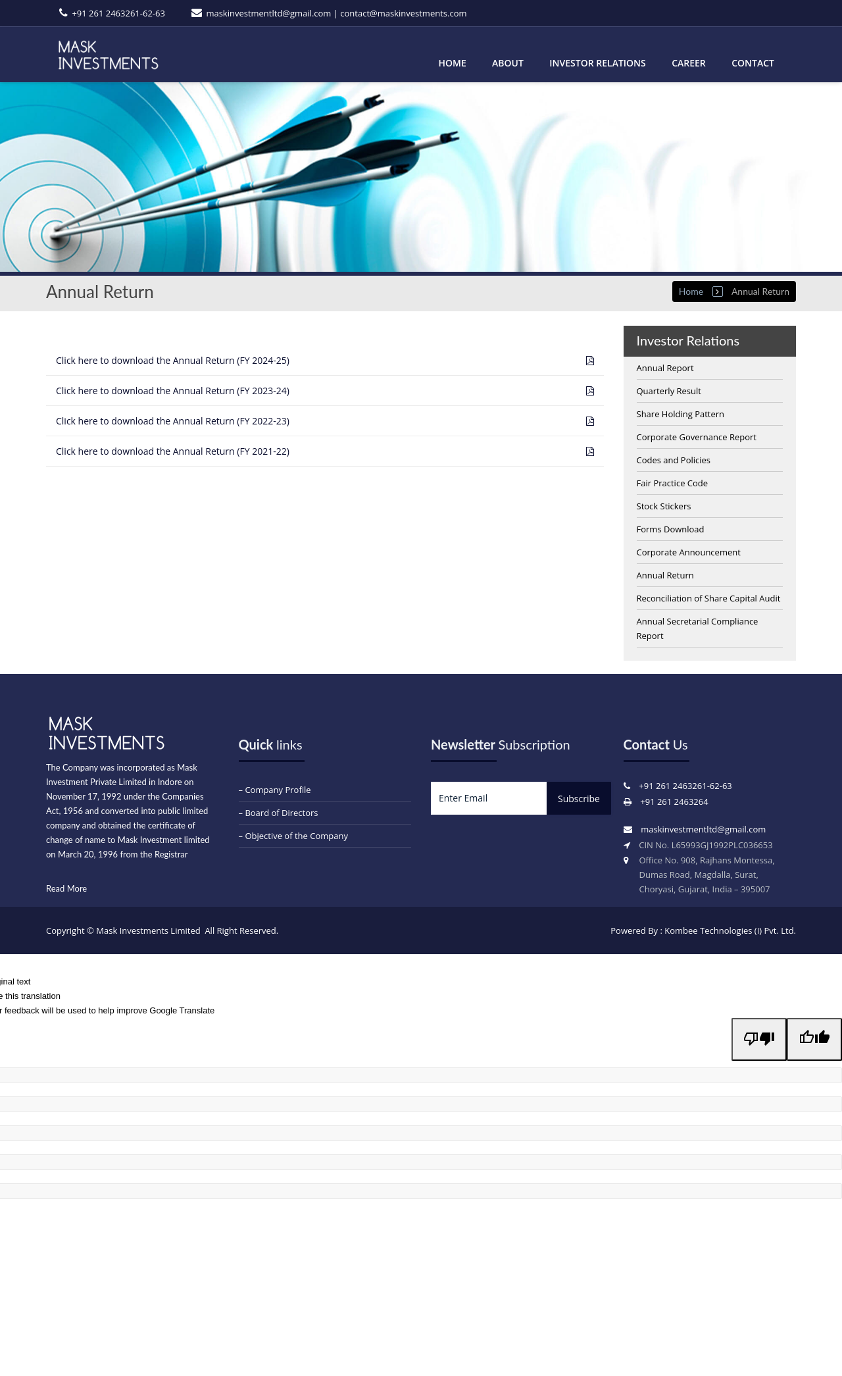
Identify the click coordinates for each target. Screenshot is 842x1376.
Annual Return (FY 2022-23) (172, 421)
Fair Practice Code (672, 483)
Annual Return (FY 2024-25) (172, 360)
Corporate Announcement (689, 552)
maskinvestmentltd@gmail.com (268, 13)
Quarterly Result (669, 391)
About (508, 63)
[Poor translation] (759, 1039)
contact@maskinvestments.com (403, 13)
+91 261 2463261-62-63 (118, 13)
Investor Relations (597, 63)
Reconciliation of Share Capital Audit (709, 598)
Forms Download (671, 529)
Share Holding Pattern (681, 414)
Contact (752, 63)
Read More (66, 888)
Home (452, 63)
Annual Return (665, 575)
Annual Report (665, 368)
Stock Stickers (664, 506)
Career (689, 63)
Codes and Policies (674, 460)
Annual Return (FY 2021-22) (172, 451)
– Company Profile (275, 790)
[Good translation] (814, 1039)
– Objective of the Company (293, 836)
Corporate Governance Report (696, 437)
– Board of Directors (278, 813)
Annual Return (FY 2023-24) (172, 390)
